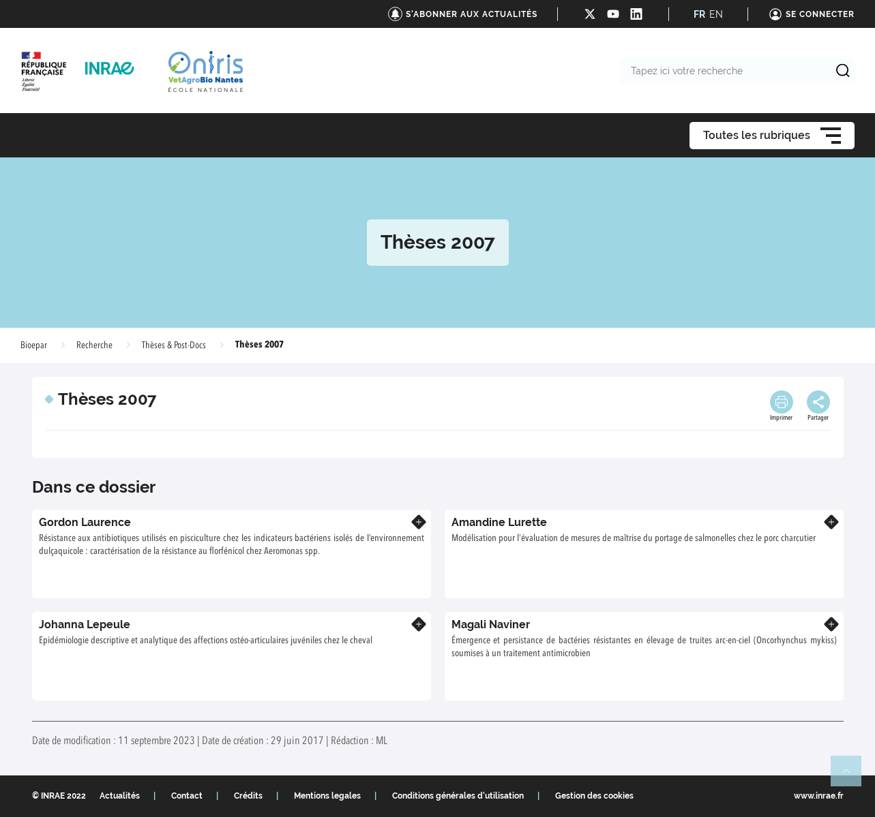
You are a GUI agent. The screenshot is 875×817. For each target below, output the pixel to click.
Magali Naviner (490, 624)
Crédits (248, 796)
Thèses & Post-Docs (174, 345)
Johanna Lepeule (84, 624)
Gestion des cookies (594, 796)
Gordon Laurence (85, 522)
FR (699, 14)
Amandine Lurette (499, 522)
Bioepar (33, 345)
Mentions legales (327, 796)
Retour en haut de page (851, 776)
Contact (187, 796)
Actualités (120, 796)
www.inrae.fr (819, 796)
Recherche (94, 345)
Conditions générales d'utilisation (458, 796)
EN (716, 14)
